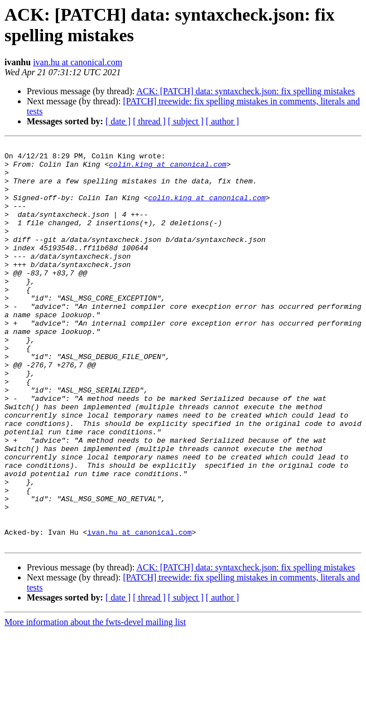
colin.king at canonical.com (168, 169)
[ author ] (222, 121)
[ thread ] (149, 121)
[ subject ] (186, 121)
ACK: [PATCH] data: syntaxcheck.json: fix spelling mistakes (245, 91)
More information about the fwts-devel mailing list (95, 702)
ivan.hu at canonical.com (77, 62)
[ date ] (118, 121)
